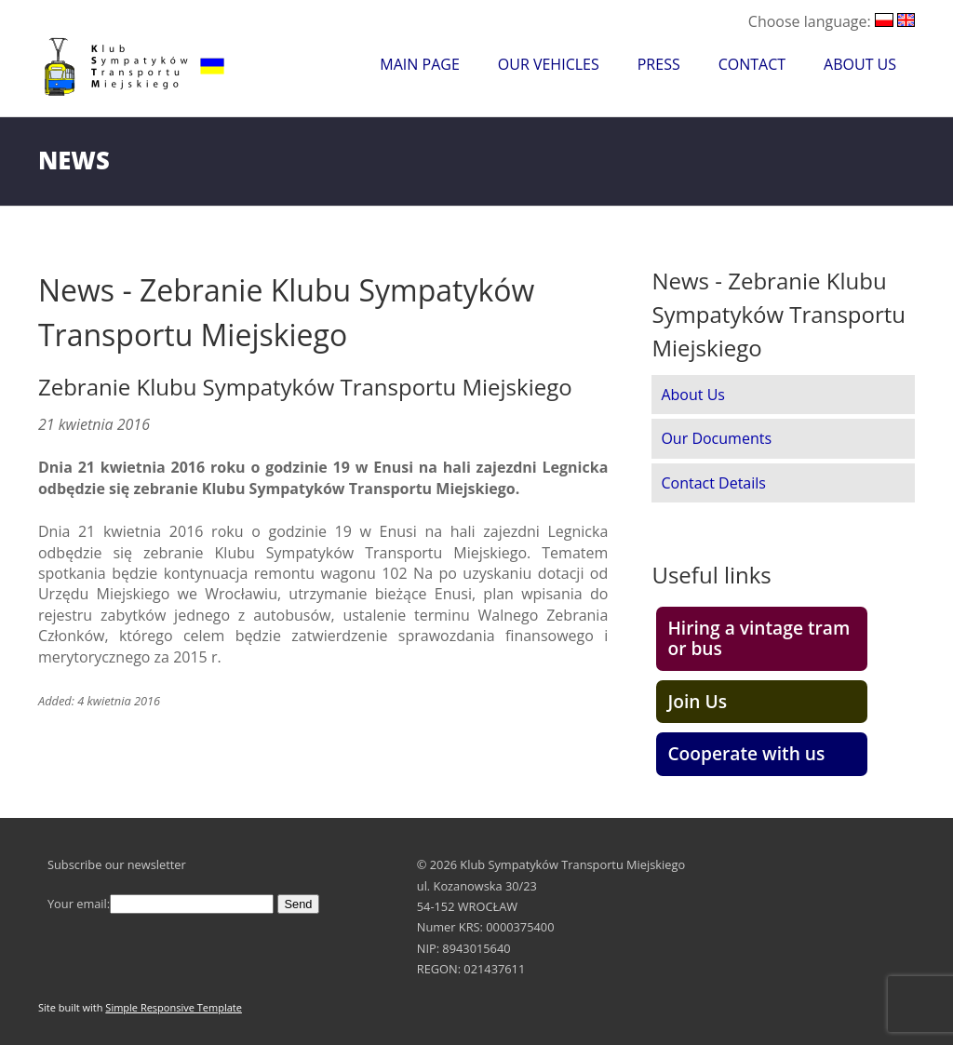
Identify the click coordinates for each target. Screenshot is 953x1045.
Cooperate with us (746, 753)
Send (299, 904)
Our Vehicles (548, 64)
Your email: (160, 903)
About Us (860, 64)
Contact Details (713, 483)
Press (659, 64)
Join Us (697, 701)
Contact (751, 64)
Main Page (419, 64)
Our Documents (716, 438)
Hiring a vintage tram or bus (758, 638)
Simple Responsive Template (173, 1007)
